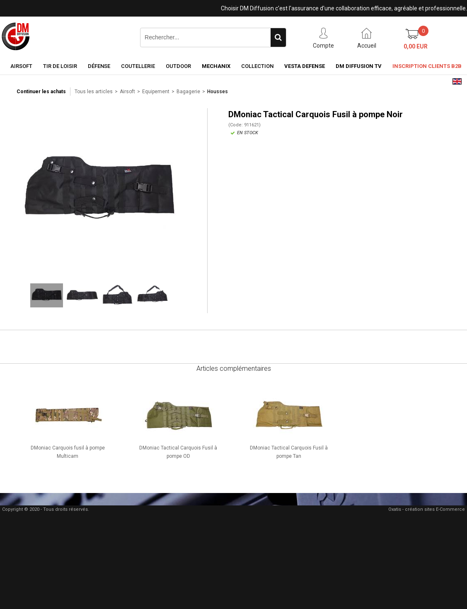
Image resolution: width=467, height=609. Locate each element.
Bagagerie (188, 91)
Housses (217, 91)
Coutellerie (138, 66)
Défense (99, 66)
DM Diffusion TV (359, 66)
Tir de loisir (60, 66)
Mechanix (216, 66)
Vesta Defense (304, 66)
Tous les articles (94, 91)
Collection (257, 66)
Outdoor (178, 66)
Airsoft (21, 66)
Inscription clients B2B (427, 66)
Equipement (155, 91)
